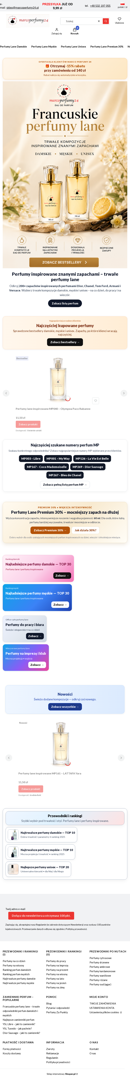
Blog (49, 1003)
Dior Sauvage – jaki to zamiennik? (21, 1032)
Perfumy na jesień (56, 983)
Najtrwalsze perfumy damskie (19, 978)
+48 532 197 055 (100, 5)
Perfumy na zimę (55, 987)
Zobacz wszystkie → (65, 706)
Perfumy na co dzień (14, 961)
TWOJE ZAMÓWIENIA (103, 1003)
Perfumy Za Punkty (57, 1012)
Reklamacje (52, 1053)
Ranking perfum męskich (16, 974)
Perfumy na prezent (57, 969)
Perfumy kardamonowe (102, 971)
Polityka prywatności (58, 1062)
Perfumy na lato (55, 978)
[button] (106, 21)
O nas (93, 1053)
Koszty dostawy (12, 1053)
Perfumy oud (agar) (100, 984)
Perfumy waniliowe (100, 975)
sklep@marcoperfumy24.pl (22, 7)
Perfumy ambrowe (100, 966)
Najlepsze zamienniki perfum (18, 1019)
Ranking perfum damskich (17, 969)
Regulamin (52, 1057)
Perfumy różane (98, 979)
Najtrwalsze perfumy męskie (18, 983)
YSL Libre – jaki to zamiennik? (19, 1024)
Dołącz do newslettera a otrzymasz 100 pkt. (41, 915)
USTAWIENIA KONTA (102, 1007)
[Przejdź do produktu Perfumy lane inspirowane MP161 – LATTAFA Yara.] (60, 744)
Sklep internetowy (61, 1074)
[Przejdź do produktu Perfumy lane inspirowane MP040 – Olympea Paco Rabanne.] (58, 380)
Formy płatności (12, 1048)
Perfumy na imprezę (57, 965)
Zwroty (50, 1048)
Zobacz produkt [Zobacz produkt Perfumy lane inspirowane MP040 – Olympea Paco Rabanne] (28, 424)
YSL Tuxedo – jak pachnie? (17, 1028)
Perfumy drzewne (99, 962)
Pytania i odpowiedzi (58, 1007)
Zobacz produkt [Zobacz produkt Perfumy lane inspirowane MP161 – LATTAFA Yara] (30, 788)
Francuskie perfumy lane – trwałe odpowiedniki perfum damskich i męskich (21, 1011)
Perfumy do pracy (56, 961)
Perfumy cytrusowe (101, 957)
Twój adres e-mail (15, 908)
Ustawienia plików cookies (105, 1012)
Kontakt (94, 1048)
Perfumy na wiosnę (13, 965)
